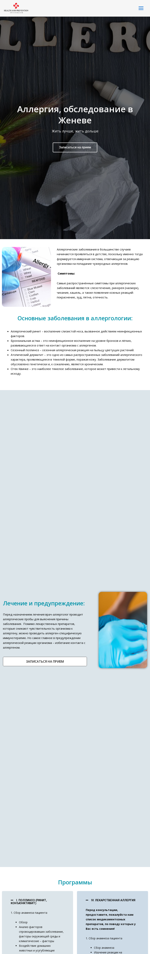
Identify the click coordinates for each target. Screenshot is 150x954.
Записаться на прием (75, 299)
